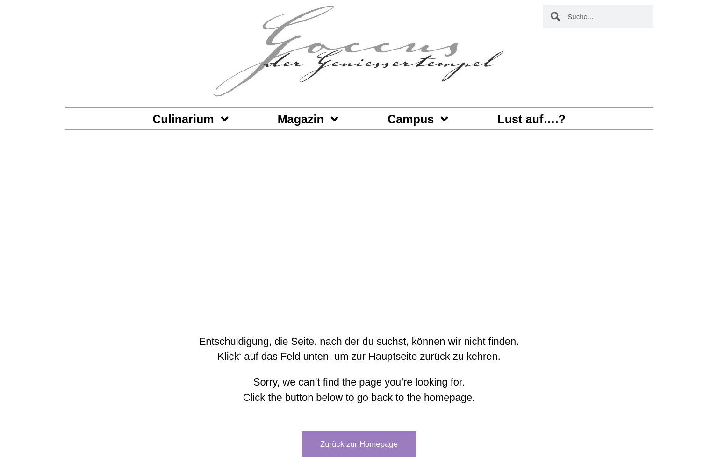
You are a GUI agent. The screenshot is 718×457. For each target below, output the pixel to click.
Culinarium (191, 118)
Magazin (309, 118)
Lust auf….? (531, 119)
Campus (419, 118)
